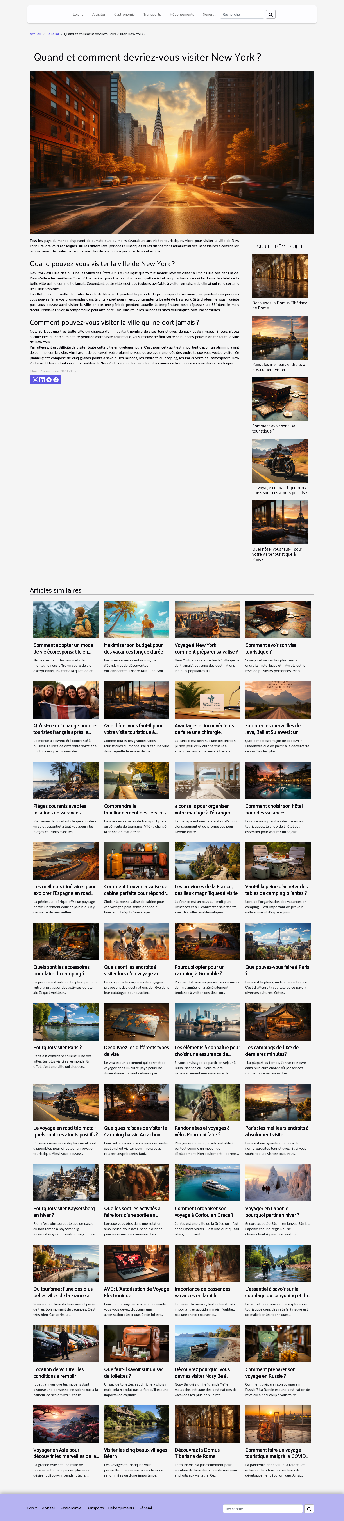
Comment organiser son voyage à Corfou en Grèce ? (204, 1211)
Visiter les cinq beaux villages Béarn (135, 1453)
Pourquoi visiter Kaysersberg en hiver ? (64, 1211)
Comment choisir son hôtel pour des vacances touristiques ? (274, 812)
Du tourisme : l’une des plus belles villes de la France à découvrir (63, 1295)
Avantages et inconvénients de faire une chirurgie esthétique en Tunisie (204, 732)
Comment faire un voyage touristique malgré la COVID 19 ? (275, 1456)
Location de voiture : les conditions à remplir (58, 1372)
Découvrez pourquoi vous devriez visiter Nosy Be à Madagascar (202, 1376)
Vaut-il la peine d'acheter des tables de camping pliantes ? (276, 889)
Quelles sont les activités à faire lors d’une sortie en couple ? (132, 1215)
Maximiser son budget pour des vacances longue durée (133, 648)
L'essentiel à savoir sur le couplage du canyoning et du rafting (276, 1295)
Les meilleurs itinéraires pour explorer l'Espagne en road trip (64, 893)
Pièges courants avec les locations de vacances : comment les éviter (59, 812)
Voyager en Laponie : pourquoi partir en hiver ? (272, 1211)
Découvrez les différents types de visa (136, 1050)
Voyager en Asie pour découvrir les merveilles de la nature (64, 1456)
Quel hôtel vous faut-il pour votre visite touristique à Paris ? (277, 554)
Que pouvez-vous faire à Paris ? (277, 970)
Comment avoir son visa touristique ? (273, 428)
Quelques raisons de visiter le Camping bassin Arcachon (135, 1131)
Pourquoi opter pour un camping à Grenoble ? (200, 970)
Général (209, 14)
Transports (152, 14)
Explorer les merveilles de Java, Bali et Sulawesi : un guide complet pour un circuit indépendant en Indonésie (277, 735)
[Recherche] (242, 14)
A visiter (99, 14)
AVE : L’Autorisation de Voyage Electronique (136, 1292)
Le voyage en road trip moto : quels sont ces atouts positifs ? (280, 490)
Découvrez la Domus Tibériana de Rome (279, 305)
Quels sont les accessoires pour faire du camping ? (61, 970)
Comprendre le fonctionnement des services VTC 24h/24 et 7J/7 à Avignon (135, 812)
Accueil (35, 34)
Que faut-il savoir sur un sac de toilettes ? (134, 1372)
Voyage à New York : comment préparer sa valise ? (206, 648)
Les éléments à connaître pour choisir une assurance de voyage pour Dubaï (207, 1054)
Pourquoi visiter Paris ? (57, 1047)
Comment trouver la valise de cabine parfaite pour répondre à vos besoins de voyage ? (136, 893)
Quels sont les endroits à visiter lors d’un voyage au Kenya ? (131, 973)
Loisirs (78, 14)
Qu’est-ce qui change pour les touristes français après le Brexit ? (65, 732)
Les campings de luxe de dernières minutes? (272, 1050)
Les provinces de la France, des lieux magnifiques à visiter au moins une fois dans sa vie (207, 893)
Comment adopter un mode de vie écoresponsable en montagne (63, 651)
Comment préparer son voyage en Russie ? (270, 1372)
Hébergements (182, 14)
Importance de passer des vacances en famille (202, 1292)
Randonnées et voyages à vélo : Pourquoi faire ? (202, 1131)
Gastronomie (124, 14)
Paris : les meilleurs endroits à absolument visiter (278, 366)
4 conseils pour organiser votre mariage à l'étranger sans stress (202, 812)
